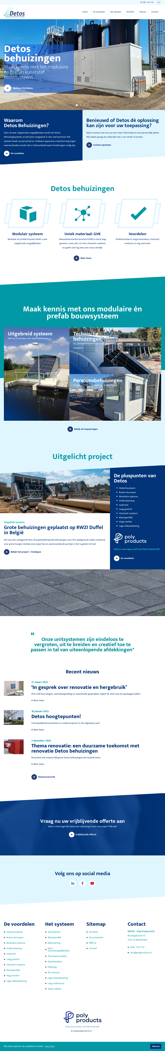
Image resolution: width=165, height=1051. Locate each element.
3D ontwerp (54, 972)
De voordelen (99, 12)
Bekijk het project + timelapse (26, 552)
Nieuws (143, 12)
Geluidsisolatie (55, 962)
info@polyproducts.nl (141, 953)
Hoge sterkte (12, 976)
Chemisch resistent (15, 965)
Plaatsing (52, 967)
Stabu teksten (54, 989)
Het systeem (115, 12)
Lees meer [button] (50, 1046)
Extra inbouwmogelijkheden (59, 949)
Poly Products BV (151, 549)
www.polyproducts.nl (82, 1031)
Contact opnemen (102, 145)
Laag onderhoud (56, 983)
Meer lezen (85, 258)
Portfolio (130, 12)
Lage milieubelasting (16, 981)
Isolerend (11, 954)
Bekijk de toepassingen (86, 429)
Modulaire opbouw (15, 943)
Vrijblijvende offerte (86, 834)
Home (85, 12)
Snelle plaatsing (14, 948)
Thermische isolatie (57, 956)
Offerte (92, 943)
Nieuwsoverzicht (46, 777)
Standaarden (54, 932)
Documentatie (96, 937)
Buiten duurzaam (14, 937)
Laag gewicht (13, 959)
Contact (154, 12)
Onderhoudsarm (14, 932)
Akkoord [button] (155, 1046)
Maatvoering (54, 943)
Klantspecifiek (13, 970)
